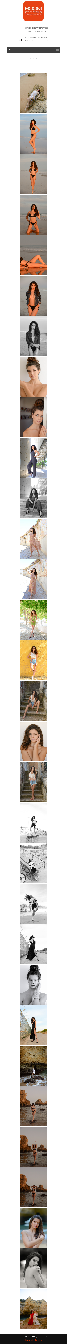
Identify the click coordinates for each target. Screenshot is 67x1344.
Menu (10, 50)
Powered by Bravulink (33, 1340)
